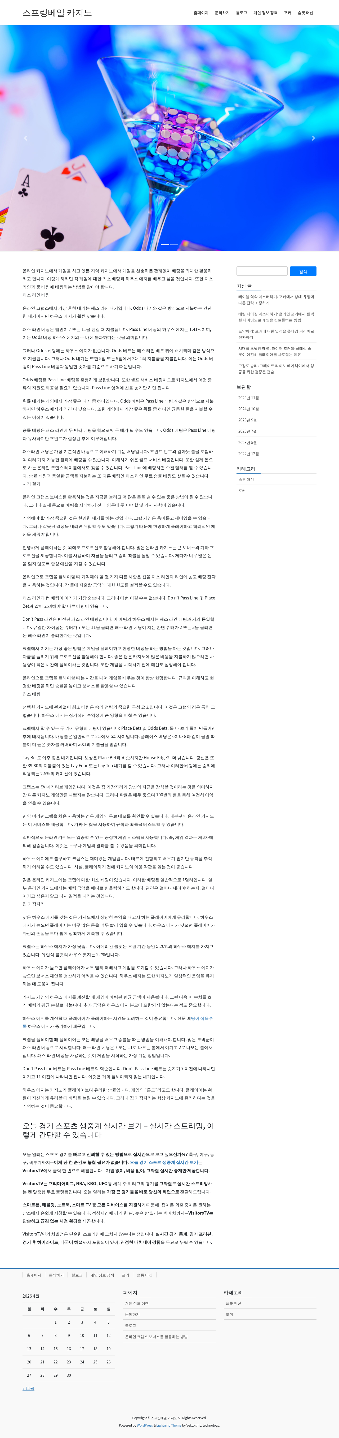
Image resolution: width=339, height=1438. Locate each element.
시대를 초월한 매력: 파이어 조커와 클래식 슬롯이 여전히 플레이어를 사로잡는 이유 (274, 351)
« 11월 (28, 1388)
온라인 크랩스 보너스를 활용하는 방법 (156, 1336)
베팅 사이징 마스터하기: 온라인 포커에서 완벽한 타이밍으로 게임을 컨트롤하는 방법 (276, 316)
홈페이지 (33, 1274)
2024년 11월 (248, 397)
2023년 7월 (247, 431)
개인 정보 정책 (102, 1274)
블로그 (77, 1274)
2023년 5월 (247, 442)
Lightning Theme (168, 1425)
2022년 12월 (248, 453)
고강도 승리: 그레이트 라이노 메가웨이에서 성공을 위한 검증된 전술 (276, 368)
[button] (25, 138)
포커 (242, 490)
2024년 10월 (248, 408)
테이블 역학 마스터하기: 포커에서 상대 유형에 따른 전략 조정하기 (276, 299)
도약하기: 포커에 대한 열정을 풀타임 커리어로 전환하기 (276, 334)
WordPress (145, 1425)
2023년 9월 (247, 419)
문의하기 (56, 1274)
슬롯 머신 (246, 479)
